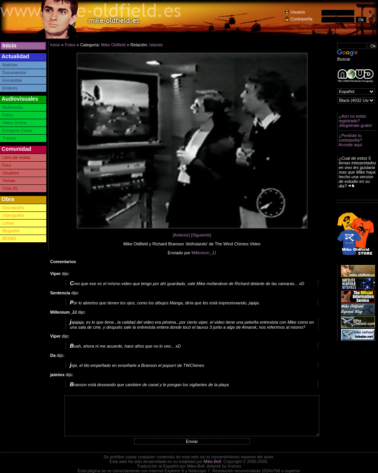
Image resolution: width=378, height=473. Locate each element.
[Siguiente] (201, 235)
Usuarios (10, 173)
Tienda (8, 180)
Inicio (9, 45)
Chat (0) (10, 188)
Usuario (297, 12)
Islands (156, 44)
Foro (6, 165)
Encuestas (12, 80)
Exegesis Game (17, 130)
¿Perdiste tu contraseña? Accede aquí (350, 140)
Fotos (7, 115)
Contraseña (301, 19)
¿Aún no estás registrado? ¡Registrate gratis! (355, 121)
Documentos (14, 72)
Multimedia (12, 107)
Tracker (9, 138)
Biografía (10, 230)
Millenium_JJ (204, 252)
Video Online (14, 122)
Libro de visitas (16, 157)
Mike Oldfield (113, 44)
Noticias (9, 65)
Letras (8, 223)
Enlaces (9, 88)
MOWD (9, 238)
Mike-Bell (212, 461)
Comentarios (63, 261)
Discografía (13, 207)
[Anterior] (181, 235)
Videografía (13, 215)
